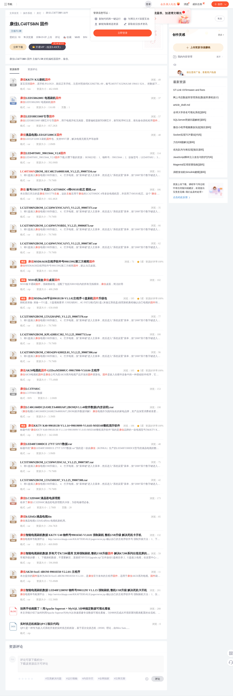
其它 (39, 13)
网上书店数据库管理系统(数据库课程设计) (196, 98)
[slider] (26, 679)
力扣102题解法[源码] (184, 142)
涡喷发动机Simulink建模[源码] (189, 172)
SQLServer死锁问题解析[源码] (189, 120)
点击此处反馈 (181, 197)
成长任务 (198, 3)
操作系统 (27, 13)
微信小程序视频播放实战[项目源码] (192, 127)
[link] (14, 13)
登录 (148, 4)
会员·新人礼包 (170, 4)
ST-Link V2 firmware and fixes (189, 90)
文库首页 (14, 13)
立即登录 (122, 33)
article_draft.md (181, 105)
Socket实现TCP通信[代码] (187, 135)
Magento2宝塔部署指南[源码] (188, 165)
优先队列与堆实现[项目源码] (188, 150)
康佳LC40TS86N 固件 (29, 24)
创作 (220, 4)
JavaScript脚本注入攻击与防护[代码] (193, 157)
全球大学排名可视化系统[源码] (189, 112)
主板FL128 (16, 31)
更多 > (221, 35)
